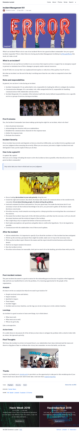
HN (8, 392)
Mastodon (73, 429)
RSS (20, 429)
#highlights (10, 385)
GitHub (59, 429)
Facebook (23, 392)
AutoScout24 (24, 374)
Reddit (12, 392)
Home (49, 2)
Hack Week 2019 (20, 407)
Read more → (20, 421)
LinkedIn (16, 392)
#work (25, 385)
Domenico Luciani (8, 2)
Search (71, 2)
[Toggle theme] (75, 2)
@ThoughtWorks (66, 54)
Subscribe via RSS (70, 385)
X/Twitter (29, 392)
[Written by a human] (39, 397)
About (54, 2)
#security (18, 385)
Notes (65, 2)
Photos (60, 2)
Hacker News (12, 389)
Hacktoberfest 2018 (59, 407)
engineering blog (49, 377)
